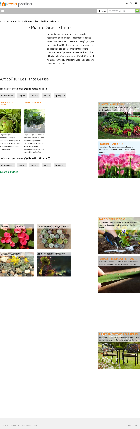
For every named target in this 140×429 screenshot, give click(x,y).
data (44, 88)
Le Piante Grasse (50, 21)
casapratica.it (16, 21)
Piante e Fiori (32, 21)
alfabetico (33, 88)
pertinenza (18, 88)
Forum (102, 11)
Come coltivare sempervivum (53, 226)
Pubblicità (132, 425)
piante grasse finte (32, 102)
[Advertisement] (31, 18)
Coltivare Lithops (10, 253)
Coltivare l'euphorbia (12, 226)
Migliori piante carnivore (51, 253)
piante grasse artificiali (6, 103)
